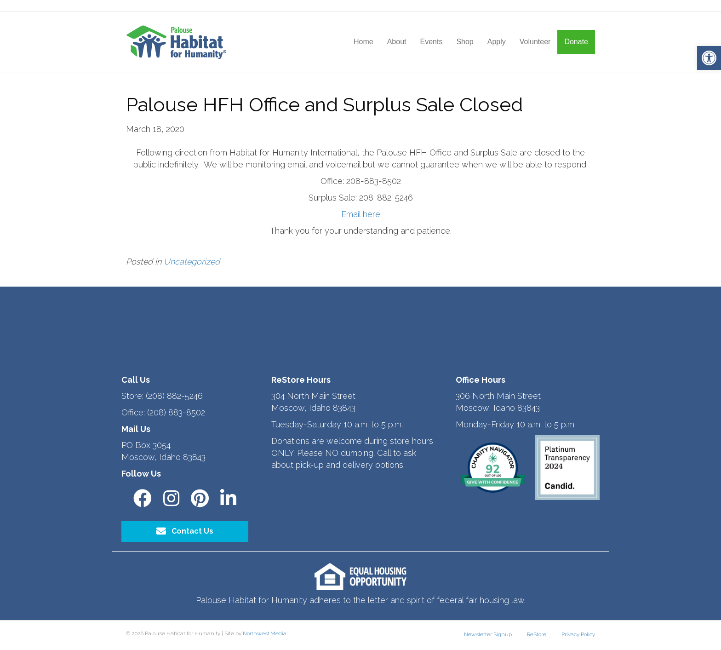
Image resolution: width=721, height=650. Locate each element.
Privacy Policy (578, 634)
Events (431, 42)
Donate (576, 42)
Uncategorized (192, 261)
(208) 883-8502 (176, 412)
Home (363, 42)
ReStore (536, 634)
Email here (360, 214)
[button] (709, 58)
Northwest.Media (264, 633)
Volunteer (535, 42)
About (396, 42)
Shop (464, 42)
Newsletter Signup (488, 634)
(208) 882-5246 (174, 396)
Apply (496, 42)
